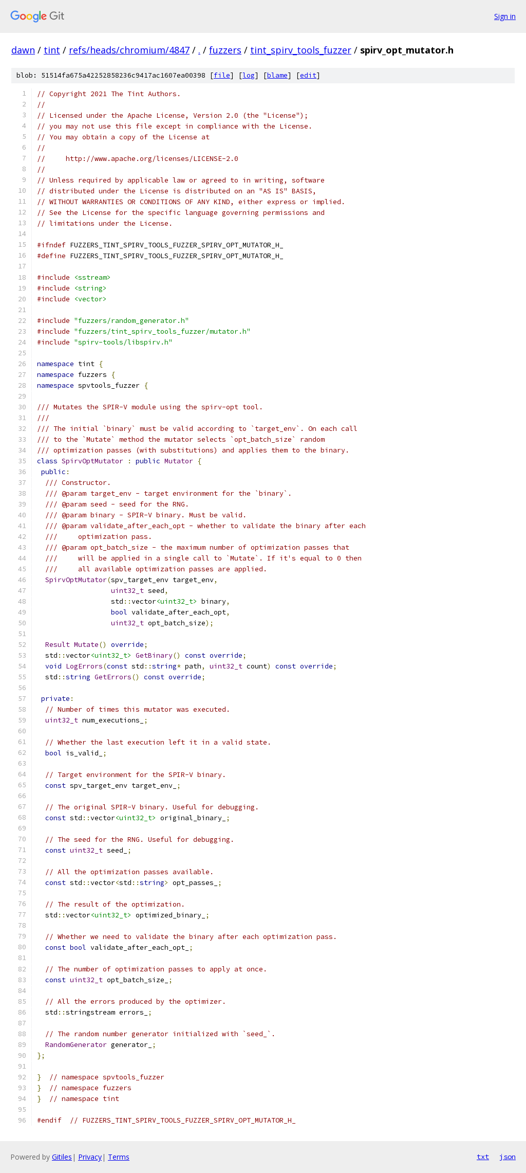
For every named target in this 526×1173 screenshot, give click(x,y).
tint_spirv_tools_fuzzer (300, 50)
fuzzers (225, 50)
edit (308, 75)
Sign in (505, 16)
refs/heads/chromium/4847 (129, 50)
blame (277, 75)
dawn (23, 50)
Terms (118, 1157)
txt (483, 1156)
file (222, 75)
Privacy (90, 1157)
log (248, 75)
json (507, 1156)
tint (52, 50)
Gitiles (62, 1157)
